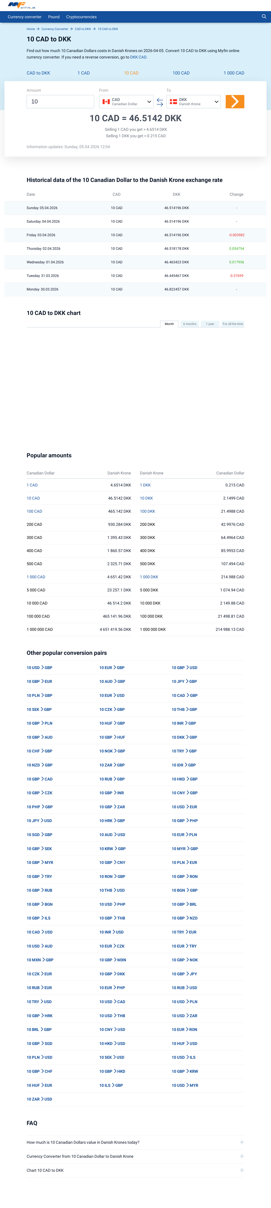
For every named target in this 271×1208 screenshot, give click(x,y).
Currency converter (25, 16)
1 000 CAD (234, 73)
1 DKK (145, 485)
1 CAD (84, 73)
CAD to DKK (38, 73)
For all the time (233, 324)
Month (169, 324)
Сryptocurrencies (81, 16)
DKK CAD (138, 57)
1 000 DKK (149, 577)
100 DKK (147, 511)
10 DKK (146, 498)
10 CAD (131, 73)
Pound (54, 16)
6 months (189, 324)
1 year (210, 324)
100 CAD (181, 73)
